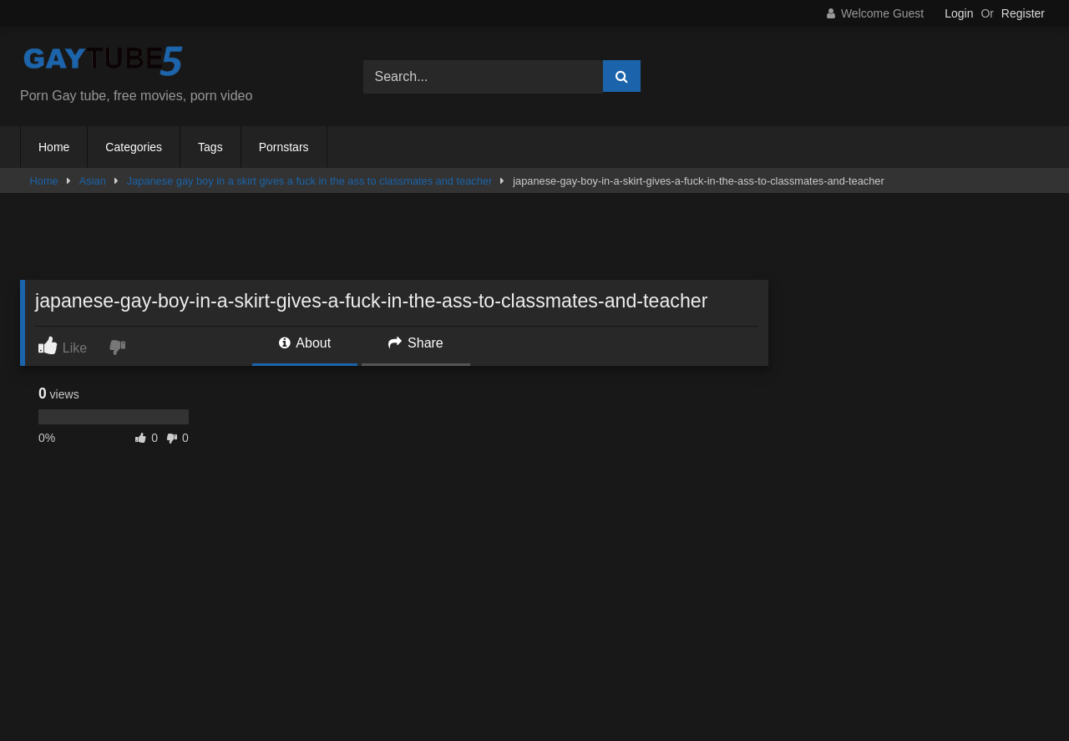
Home (53, 147)
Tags (210, 147)
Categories (133, 147)
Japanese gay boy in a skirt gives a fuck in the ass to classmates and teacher (309, 181)
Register (1023, 13)
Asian (92, 181)
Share (415, 343)
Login (959, 13)
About (305, 343)
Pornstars (284, 147)
